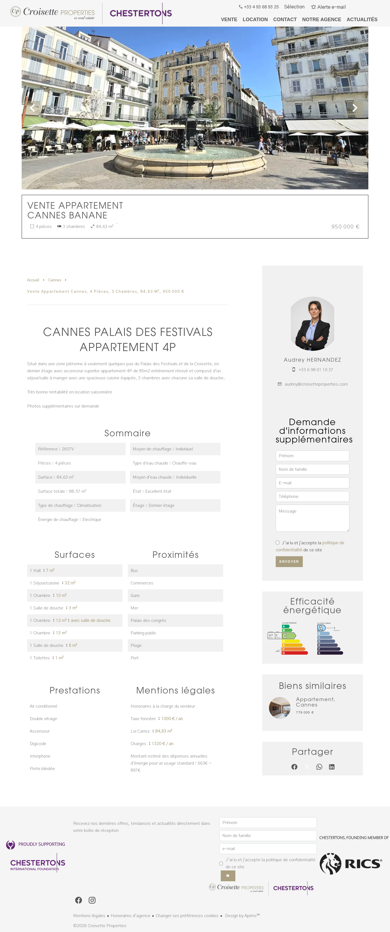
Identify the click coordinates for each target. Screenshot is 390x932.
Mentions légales (89, 916)
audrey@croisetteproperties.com (316, 384)
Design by (242, 916)
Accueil (33, 280)
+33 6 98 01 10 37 (316, 370)
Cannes (54, 280)
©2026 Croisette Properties (99, 926)
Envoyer (289, 562)
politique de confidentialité (291, 860)
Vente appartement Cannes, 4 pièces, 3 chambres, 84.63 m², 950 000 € (105, 292)
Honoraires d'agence (130, 916)
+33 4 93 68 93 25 (261, 7)
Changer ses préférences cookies (187, 916)
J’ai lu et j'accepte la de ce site (271, 863)
